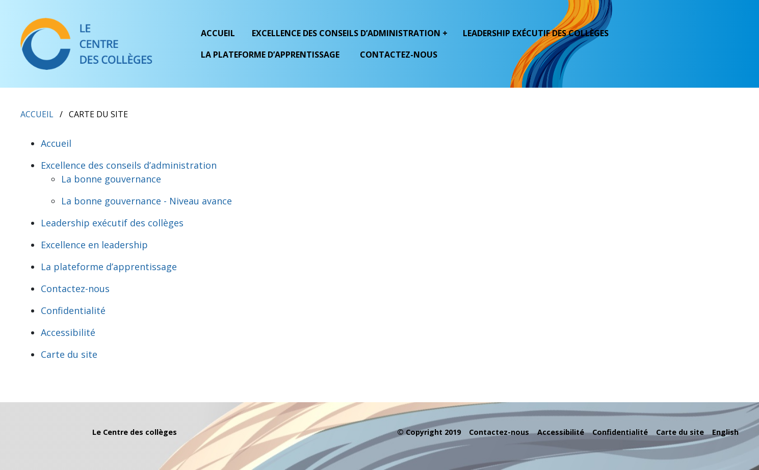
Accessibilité (68, 332)
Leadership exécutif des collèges (536, 33)
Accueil (218, 33)
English (725, 432)
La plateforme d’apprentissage (270, 54)
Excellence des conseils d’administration (129, 165)
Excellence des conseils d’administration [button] (346, 33)
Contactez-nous (398, 54)
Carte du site (69, 354)
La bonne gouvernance (111, 179)
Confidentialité (73, 310)
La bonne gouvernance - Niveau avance (146, 201)
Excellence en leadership (94, 245)
